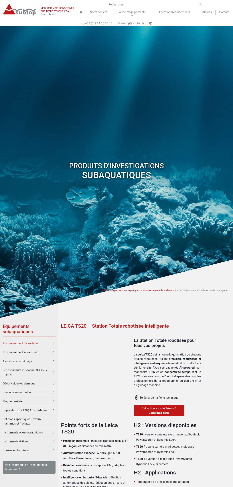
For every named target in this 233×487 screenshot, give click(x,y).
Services (206, 12)
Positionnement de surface (157, 290)
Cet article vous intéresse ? (159, 411)
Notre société (98, 12)
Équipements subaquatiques (125, 290)
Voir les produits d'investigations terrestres (26, 467)
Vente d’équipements (132, 12)
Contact (224, 12)
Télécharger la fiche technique (159, 397)
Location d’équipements (174, 12)
